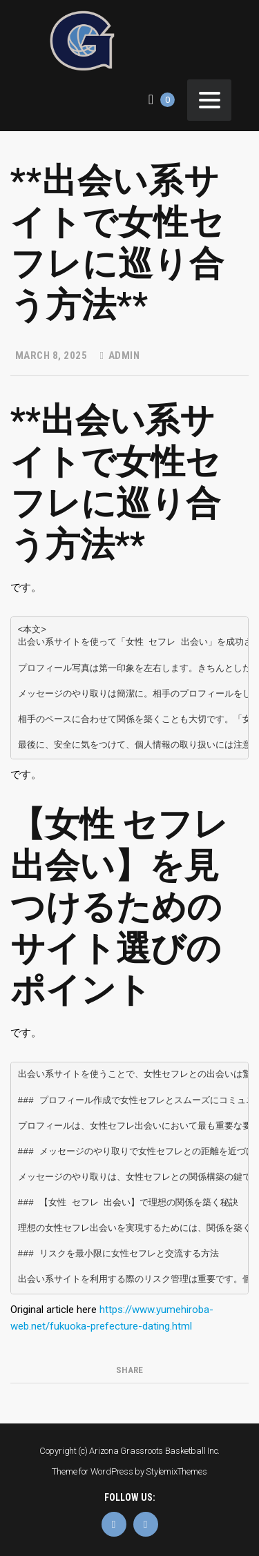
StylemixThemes (176, 1471)
